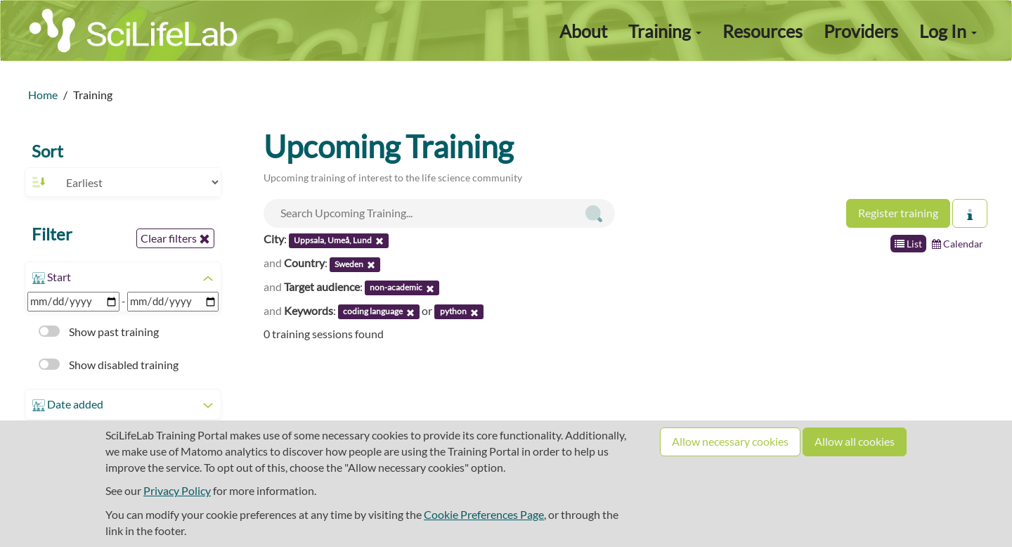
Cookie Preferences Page (484, 514)
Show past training (99, 331)
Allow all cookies (855, 441)
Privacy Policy (177, 490)
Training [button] (664, 30)
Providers (861, 30)
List (908, 244)
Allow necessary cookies (730, 441)
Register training (898, 212)
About (583, 30)
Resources (762, 30)
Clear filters (175, 238)
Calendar (957, 244)
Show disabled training (109, 364)
